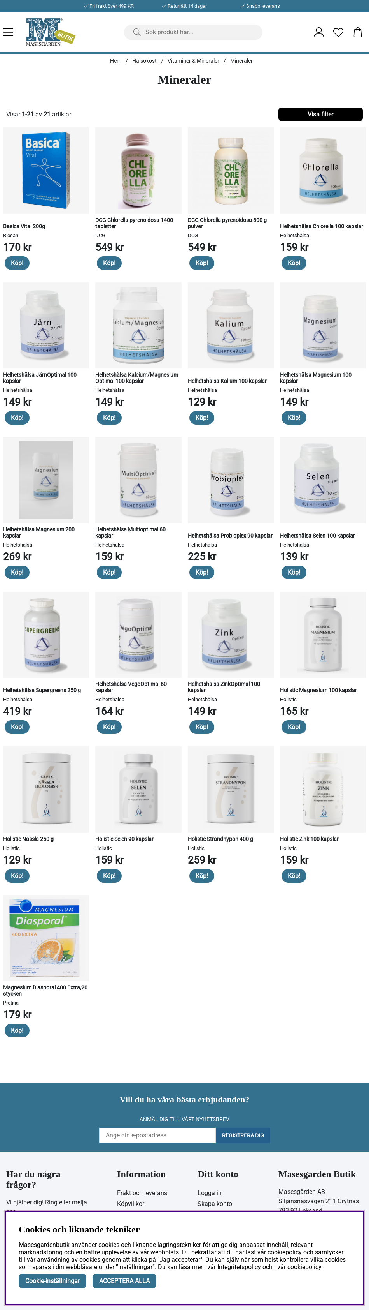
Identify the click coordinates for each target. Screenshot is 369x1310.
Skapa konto (215, 1204)
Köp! (17, 263)
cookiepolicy (304, 1267)
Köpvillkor (130, 1204)
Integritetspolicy (239, 1267)
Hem (115, 61)
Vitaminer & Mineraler (193, 61)
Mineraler (241, 61)
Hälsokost (144, 61)
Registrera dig (243, 1135)
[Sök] (193, 32)
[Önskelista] (338, 32)
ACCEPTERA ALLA (124, 1281)
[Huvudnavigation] (14, 32)
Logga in (210, 1193)
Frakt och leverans (142, 1193)
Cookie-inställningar (52, 1281)
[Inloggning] (319, 32)
